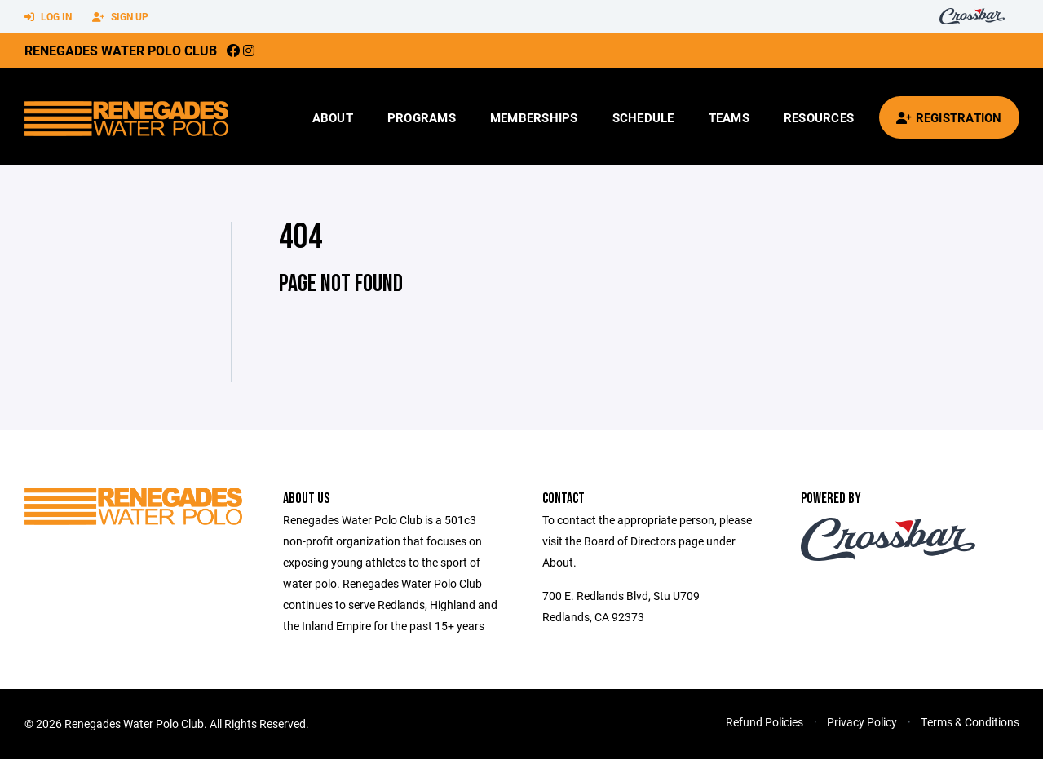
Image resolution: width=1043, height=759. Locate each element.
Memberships (534, 117)
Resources (819, 117)
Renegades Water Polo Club (120, 50)
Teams (729, 117)
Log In (48, 17)
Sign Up (120, 17)
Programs (421, 117)
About (332, 117)
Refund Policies (764, 722)
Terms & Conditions (970, 722)
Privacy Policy (862, 722)
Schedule (643, 117)
